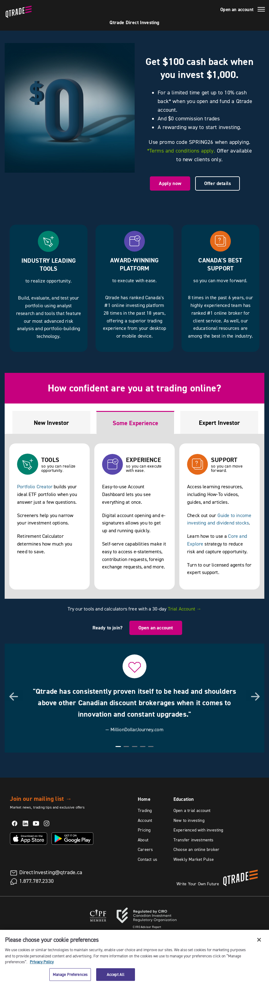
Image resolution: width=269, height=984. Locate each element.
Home (144, 799)
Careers (145, 849)
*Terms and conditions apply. (181, 150)
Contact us (147, 859)
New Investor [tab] (51, 423)
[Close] (259, 944)
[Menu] (261, 10)
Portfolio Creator (34, 486)
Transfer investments (193, 840)
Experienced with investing (198, 830)
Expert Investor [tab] (219, 423)
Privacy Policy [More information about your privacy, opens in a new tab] (42, 966)
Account (145, 820)
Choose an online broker (196, 849)
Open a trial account (192, 810)
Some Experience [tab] (135, 423)
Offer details (217, 183)
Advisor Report (147, 927)
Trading (145, 810)
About (143, 840)
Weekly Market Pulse (193, 859)
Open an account (236, 9)
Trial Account (185, 609)
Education (183, 799)
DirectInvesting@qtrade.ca (51, 872)
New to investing (188, 820)
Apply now (170, 183)
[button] (14, 695)
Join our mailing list (41, 799)
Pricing (144, 830)
